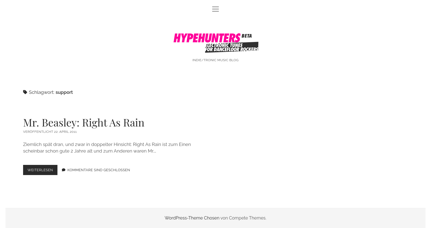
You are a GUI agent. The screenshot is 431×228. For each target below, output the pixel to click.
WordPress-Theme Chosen (192, 218)
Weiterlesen (42, 171)
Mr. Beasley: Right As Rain (83, 122)
